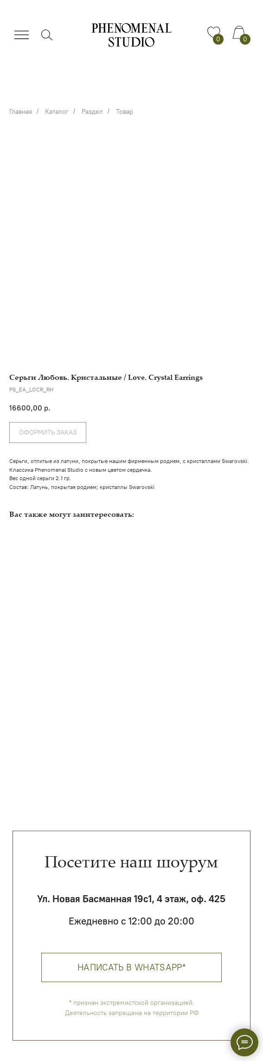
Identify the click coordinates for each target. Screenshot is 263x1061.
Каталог (57, 112)
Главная (20, 112)
